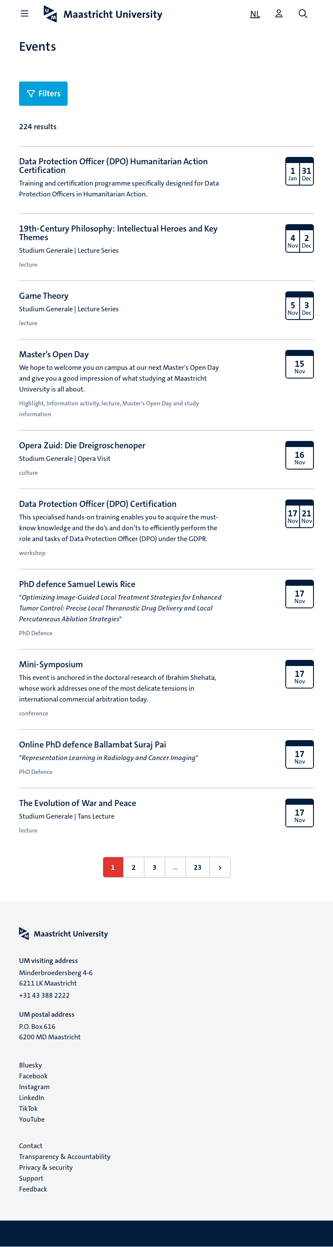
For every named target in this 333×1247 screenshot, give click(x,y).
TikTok (28, 1108)
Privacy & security (46, 1167)
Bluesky (30, 1065)
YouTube (32, 1119)
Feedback (33, 1189)
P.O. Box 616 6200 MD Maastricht (50, 1031)
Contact (30, 1145)
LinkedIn (31, 1097)
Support (31, 1178)
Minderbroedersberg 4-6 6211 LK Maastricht (56, 978)
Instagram (34, 1086)
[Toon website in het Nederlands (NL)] (255, 13)
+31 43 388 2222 (44, 995)
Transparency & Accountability (65, 1156)
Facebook (33, 1076)
